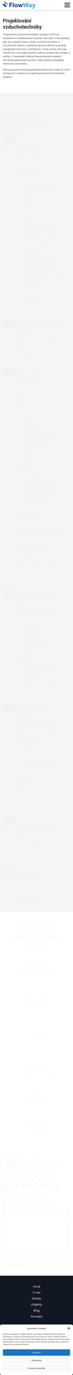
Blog (36, 1310)
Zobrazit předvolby (36, 1368)
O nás (37, 1292)
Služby (36, 1298)
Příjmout (37, 1352)
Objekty (36, 1304)
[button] (68, 1328)
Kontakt (36, 1316)
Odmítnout (36, 1360)
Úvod (36, 1286)
